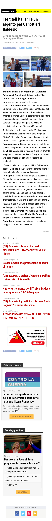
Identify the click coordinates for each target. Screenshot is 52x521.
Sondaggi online (14, 430)
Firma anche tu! (21, 416)
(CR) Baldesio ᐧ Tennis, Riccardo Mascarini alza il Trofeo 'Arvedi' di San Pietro (24, 250)
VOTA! (22, 492)
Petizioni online (12, 365)
